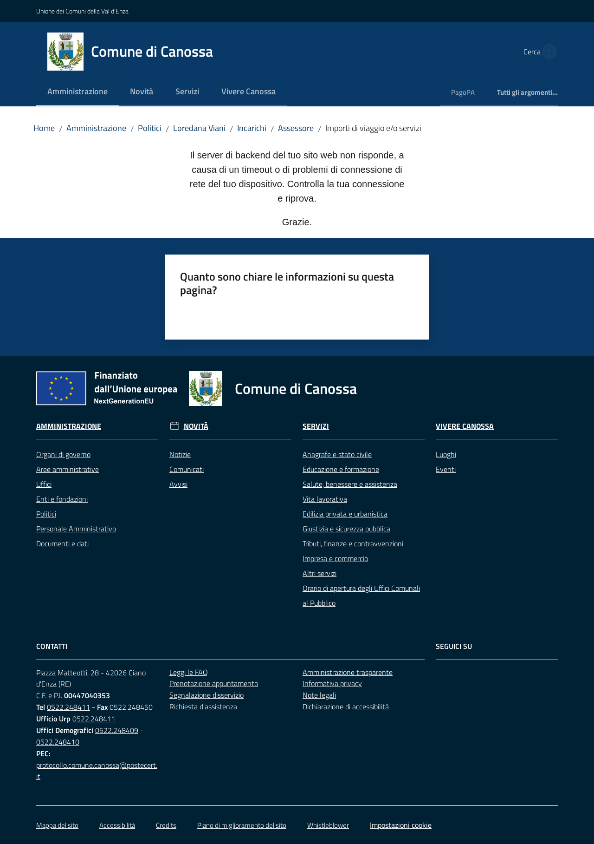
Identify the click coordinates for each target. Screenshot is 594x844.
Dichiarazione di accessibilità (346, 706)
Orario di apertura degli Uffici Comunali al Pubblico (361, 595)
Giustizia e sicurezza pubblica (346, 528)
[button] (547, 51)
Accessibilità (117, 825)
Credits (166, 825)
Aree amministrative (67, 469)
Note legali (319, 694)
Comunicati (186, 469)
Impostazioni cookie (401, 825)
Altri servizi (319, 573)
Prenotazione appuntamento (213, 683)
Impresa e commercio (335, 558)
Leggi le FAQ (188, 672)
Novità (196, 426)
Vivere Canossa (465, 426)
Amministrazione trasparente (348, 672)
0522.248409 (116, 730)
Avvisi (178, 484)
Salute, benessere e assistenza (350, 484)
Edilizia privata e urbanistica (345, 513)
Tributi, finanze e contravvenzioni (353, 543)
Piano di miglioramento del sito (241, 825)
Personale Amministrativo (76, 528)
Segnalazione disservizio (206, 694)
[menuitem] (77, 92)
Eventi (446, 469)
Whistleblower (328, 825)
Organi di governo (63, 454)
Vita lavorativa (325, 498)
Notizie (180, 454)
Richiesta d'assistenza (203, 706)
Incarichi (251, 128)
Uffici (44, 484)
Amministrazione (96, 128)
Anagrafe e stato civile (337, 454)
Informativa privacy (332, 683)
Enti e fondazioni (62, 498)
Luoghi (446, 454)
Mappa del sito (57, 825)
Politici (149, 128)
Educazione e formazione (341, 469)
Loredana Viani (199, 128)
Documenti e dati (62, 543)
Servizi (316, 426)
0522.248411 (68, 707)
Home (44, 128)
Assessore (296, 128)
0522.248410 (57, 741)
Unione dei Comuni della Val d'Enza (82, 11)
